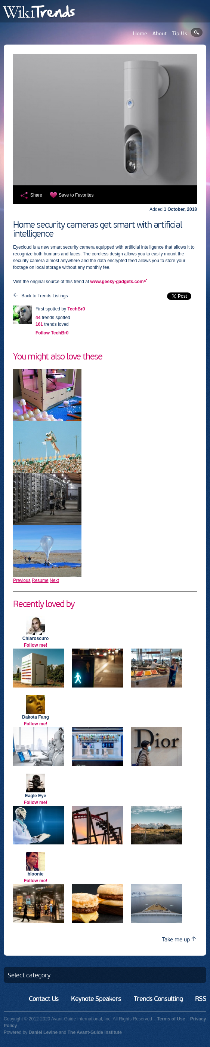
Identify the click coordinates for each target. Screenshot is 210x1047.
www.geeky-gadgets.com (117, 281)
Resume (40, 580)
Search (197, 32)
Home (140, 33)
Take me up (179, 939)
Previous (22, 580)
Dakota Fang (35, 717)
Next (54, 580)
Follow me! (35, 645)
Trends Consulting (158, 998)
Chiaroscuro (35, 638)
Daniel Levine (43, 1032)
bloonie (36, 874)
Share (36, 195)
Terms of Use (171, 1019)
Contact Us (44, 998)
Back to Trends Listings (44, 295)
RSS (200, 998)
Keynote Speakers (96, 998)
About (159, 33)
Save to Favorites (76, 195)
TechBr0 (76, 309)
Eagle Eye (35, 795)
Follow (51, 333)
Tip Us (179, 33)
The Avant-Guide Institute (95, 1032)
